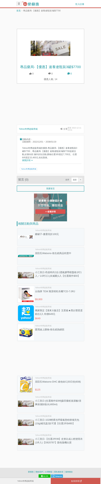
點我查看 (76, 481)
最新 (75, 179)
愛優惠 (31, 471)
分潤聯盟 (48, 471)
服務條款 (69, 471)
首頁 (18, 11)
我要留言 (50, 188)
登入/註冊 (79, 4)
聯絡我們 (39, 471)
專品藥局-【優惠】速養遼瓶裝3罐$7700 (50, 66)
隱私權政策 (58, 471)
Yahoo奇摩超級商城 (25, 481)
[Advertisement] (50, 20)
